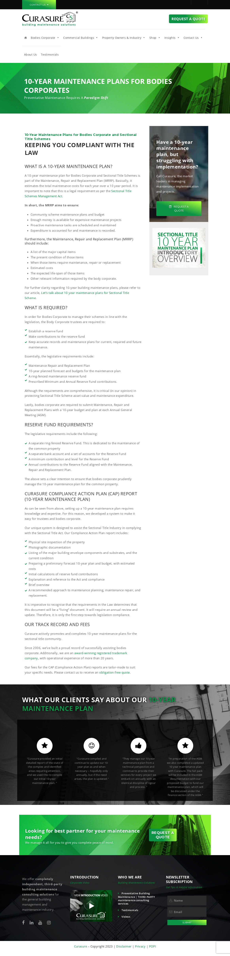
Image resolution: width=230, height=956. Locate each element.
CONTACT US (39, 4)
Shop (154, 37)
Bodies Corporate (45, 37)
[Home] (25, 37)
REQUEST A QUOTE (179, 208)
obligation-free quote (114, 672)
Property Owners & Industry (123, 37)
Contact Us (193, 37)
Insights (172, 37)
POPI (152, 946)
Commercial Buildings (80, 37)
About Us (30, 54)
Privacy (140, 946)
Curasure (81, 946)
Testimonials (50, 54)
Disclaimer (124, 946)
